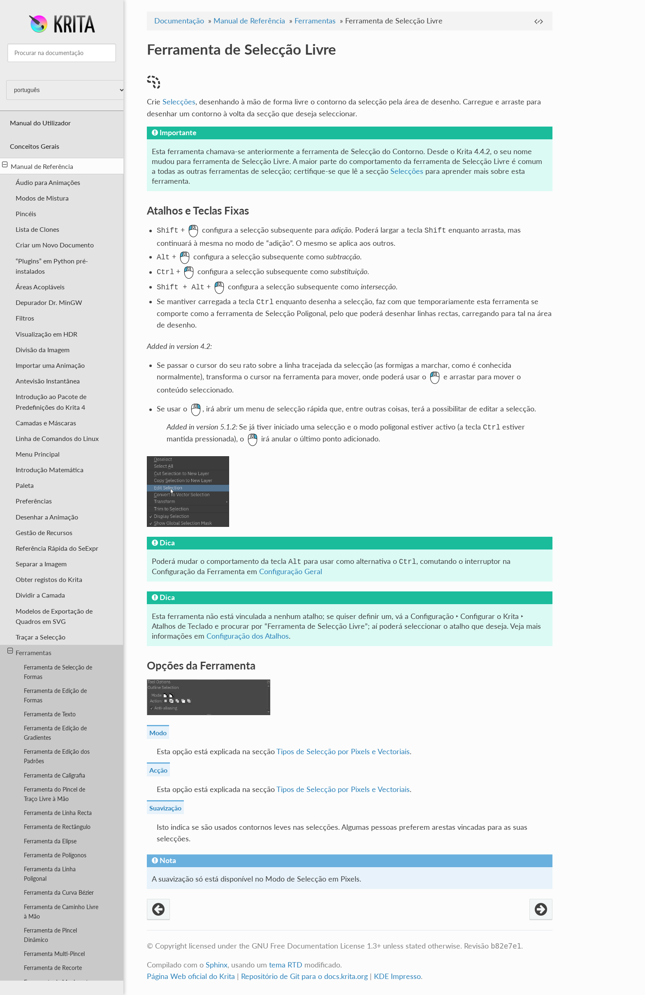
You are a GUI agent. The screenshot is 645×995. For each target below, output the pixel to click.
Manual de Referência (37, 165)
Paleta (25, 485)
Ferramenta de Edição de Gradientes (55, 733)
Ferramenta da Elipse (50, 841)
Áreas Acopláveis (40, 287)
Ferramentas (29, 651)
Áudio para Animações (48, 182)
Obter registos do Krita (49, 579)
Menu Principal (38, 454)
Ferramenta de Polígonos (55, 855)
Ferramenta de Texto (50, 714)
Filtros (25, 318)
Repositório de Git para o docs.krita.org (305, 977)
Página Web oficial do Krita (191, 977)
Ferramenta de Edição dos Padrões (57, 756)
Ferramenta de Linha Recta (58, 812)
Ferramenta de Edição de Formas (55, 695)
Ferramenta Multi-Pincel (54, 953)
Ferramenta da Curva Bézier (59, 892)
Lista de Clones (37, 229)
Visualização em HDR (46, 334)
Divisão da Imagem (43, 349)
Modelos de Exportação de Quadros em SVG (54, 616)
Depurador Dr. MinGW (49, 302)
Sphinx (216, 965)
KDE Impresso (397, 977)
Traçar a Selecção (40, 637)
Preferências (34, 501)
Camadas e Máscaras (46, 423)
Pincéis (26, 213)
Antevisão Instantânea (48, 381)
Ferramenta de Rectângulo (57, 826)
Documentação (179, 20)
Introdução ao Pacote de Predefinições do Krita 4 (51, 401)
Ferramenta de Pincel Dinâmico (50, 935)
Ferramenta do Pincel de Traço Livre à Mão (54, 794)
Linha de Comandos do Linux (57, 438)
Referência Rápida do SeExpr (57, 548)
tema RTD (285, 965)
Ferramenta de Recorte (53, 967)
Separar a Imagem (41, 564)
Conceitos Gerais (34, 146)
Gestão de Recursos (44, 532)
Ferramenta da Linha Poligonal (50, 874)
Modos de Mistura (42, 198)
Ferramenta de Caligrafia (54, 775)
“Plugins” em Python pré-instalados (52, 266)
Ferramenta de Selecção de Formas (58, 672)
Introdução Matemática (50, 469)
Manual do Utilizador (40, 123)
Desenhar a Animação (47, 517)
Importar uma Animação (50, 365)
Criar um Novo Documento (55, 245)
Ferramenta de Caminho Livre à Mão (61, 911)
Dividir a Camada (40, 595)
